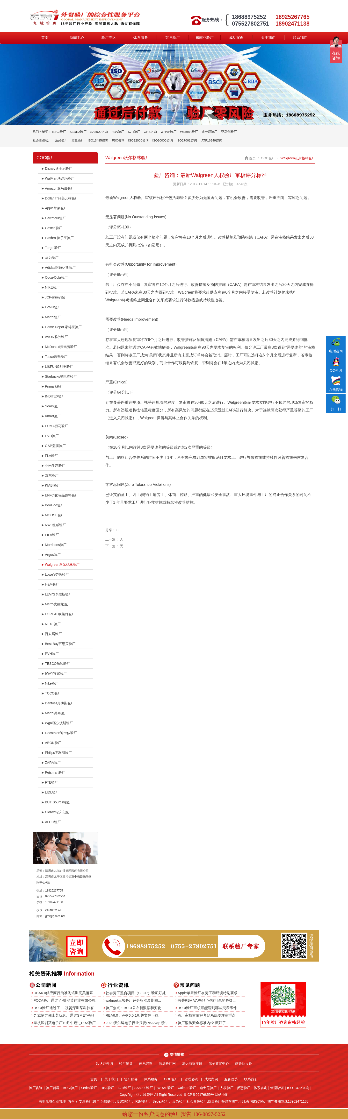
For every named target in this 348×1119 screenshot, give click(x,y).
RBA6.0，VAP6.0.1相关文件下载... (133, 1015)
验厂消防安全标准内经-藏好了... (203, 1023)
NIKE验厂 (50, 287)
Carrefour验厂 (53, 218)
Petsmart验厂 (53, 772)
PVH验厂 (50, 436)
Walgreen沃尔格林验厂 (60, 565)
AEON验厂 (51, 743)
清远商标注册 (192, 1063)
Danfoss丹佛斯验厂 (57, 703)
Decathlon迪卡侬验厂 (59, 733)
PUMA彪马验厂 (54, 426)
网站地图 (221, 1095)
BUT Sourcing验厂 (57, 802)
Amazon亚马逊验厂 (57, 188)
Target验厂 (51, 248)
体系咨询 (145, 1063)
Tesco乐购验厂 (54, 357)
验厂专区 (109, 37)
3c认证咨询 (104, 1063)
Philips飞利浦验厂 (56, 753)
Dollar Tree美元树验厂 (59, 198)
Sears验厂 (51, 406)
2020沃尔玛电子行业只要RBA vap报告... (138, 1023)
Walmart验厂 (189, 132)
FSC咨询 (118, 140)
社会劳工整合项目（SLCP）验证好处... (137, 993)
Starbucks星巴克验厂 (59, 376)
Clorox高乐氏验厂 (56, 812)
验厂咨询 (36, 1088)
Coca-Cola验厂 (54, 277)
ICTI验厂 (134, 132)
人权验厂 (226, 1088)
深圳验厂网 (167, 1063)
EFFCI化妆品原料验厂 (59, 495)
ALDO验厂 (51, 822)
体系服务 (140, 37)
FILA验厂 (50, 535)
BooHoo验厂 (52, 505)
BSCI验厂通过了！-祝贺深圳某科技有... (65, 1008)
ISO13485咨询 (98, 140)
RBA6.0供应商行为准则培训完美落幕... (65, 993)
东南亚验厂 (205, 37)
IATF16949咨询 (211, 140)
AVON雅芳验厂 (54, 337)
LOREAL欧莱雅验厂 (58, 614)
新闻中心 (77, 37)
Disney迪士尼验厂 (56, 168)
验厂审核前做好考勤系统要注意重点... (208, 1015)
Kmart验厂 (51, 416)
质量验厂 (78, 140)
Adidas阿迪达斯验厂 (58, 267)
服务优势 (231, 1079)
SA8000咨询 (99, 132)
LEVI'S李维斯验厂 (56, 594)
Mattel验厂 (51, 317)
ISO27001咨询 (186, 140)
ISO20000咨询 (162, 140)
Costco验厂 (51, 228)
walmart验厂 (187, 1088)
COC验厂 (268, 158)
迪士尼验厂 (209, 132)
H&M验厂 (50, 584)
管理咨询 (191, 1079)
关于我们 (268, 37)
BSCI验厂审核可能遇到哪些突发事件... (209, 1008)
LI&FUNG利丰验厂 (57, 366)
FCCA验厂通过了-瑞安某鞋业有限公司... (66, 1000)
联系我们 (300, 37)
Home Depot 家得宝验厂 (61, 327)
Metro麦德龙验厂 (56, 604)
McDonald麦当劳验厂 (59, 347)
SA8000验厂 (143, 1088)
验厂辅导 (126, 1063)
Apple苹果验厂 (54, 208)
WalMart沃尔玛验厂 (57, 178)
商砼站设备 (243, 1063)
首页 (45, 37)
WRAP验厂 (168, 132)
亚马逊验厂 (229, 132)
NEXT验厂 (51, 624)
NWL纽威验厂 (53, 525)
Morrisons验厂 (53, 545)
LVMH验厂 (51, 307)
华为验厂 (49, 258)
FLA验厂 (49, 456)
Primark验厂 (52, 386)
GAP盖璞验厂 (53, 446)
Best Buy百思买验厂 (58, 644)
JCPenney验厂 (54, 297)
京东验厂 (49, 475)
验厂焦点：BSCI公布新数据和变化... (135, 1008)
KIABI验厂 (50, 485)
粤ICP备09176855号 (198, 1095)
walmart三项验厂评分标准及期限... (133, 1000)
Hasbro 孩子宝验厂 (57, 238)
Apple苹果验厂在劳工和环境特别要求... (209, 993)
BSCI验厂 (59, 132)
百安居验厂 (51, 634)
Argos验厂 (51, 555)
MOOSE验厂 (52, 515)
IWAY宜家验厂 (54, 673)
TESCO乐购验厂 (55, 664)
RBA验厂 (117, 132)
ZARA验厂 (51, 763)
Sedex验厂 (89, 1088)
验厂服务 (131, 1079)
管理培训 (277, 1088)
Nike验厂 (49, 683)
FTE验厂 (49, 782)
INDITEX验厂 (53, 396)
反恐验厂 (61, 140)
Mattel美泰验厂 (54, 713)
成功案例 (236, 37)
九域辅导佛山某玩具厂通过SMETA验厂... (67, 1015)
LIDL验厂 (50, 792)
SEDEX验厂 (78, 132)
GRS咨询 (150, 132)
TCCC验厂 (51, 693)
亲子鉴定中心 (219, 1063)
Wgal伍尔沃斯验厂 (57, 723)
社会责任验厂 (42, 140)
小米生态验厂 (53, 465)
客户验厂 (172, 37)
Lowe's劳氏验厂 (55, 574)
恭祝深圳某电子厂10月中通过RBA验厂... (66, 1023)
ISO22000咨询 (138, 140)
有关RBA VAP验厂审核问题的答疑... (207, 1000)
